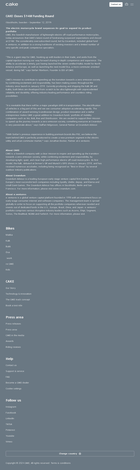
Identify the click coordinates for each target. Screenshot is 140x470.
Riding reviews (13, 347)
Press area (11, 329)
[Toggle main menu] (132, 4)
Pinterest (10, 430)
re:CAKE (10, 264)
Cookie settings (13, 388)
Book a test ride (14, 305)
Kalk (8, 241)
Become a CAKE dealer (17, 382)
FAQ (7, 377)
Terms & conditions (61, 463)
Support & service (15, 371)
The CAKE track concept (18, 299)
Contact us (116, 4)
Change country (70, 453)
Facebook (11, 413)
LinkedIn (10, 418)
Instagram (11, 407)
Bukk (8, 246)
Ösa (8, 252)
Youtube (10, 436)
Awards (10, 341)
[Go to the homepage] (12, 4)
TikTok (9, 424)
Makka (9, 235)
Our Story (10, 288)
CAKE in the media (15, 335)
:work (9, 258)
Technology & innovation (18, 294)
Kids (8, 269)
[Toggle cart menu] (126, 4)
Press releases (13, 323)
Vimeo (9, 441)
